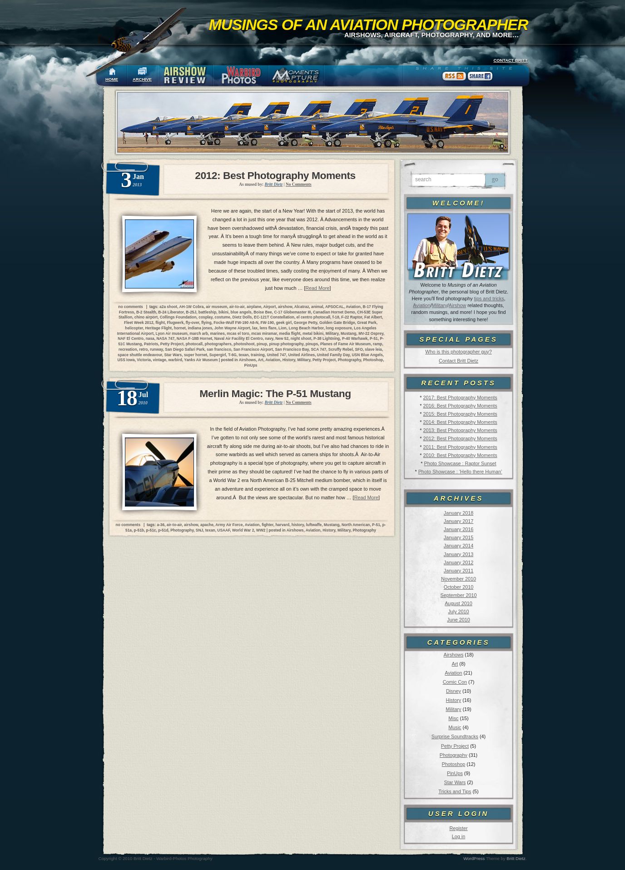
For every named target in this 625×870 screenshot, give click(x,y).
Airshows (453, 654)
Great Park (366, 322)
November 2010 (458, 579)
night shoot (301, 338)
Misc (453, 718)
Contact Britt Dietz (458, 360)
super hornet (195, 355)
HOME (111, 79)
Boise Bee (262, 312)
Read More (317, 288)
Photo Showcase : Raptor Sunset (460, 463)
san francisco (219, 349)
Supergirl (217, 355)
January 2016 (458, 529)
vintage (159, 360)
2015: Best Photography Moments (460, 414)
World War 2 (243, 530)
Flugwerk (175, 322)
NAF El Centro (131, 338)
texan (243, 355)
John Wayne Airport (232, 328)
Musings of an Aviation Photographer (368, 24)
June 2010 (458, 619)
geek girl (284, 322)
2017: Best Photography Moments (460, 397)
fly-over (192, 322)
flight (159, 322)
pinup (262, 344)
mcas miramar (264, 333)
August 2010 (458, 603)
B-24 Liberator (171, 312)
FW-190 (267, 322)
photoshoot (243, 344)
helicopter (134, 328)
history (298, 524)
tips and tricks (489, 298)
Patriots (151, 344)
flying (206, 322)
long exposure (339, 328)
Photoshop (454, 764)
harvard (282, 524)
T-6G (232, 355)
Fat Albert (373, 317)
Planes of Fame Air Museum (345, 344)
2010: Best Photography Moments (460, 455)
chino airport (146, 317)
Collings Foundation (178, 317)
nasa (150, 338)
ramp (377, 344)
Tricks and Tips (454, 791)
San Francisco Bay (292, 349)
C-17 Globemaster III (292, 312)
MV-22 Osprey (370, 333)
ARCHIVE (142, 79)
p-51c (151, 530)
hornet (180, 328)
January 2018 (458, 513)
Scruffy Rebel (340, 349)
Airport (269, 306)
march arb (198, 333)
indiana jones (200, 328)
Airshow (457, 305)
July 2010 (458, 611)
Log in (458, 836)
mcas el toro (238, 333)
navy (269, 338)
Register (458, 828)
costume (222, 317)
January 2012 (458, 562)
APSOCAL (334, 306)
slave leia (373, 349)
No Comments (299, 184)
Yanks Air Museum (201, 360)
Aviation (421, 305)
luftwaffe (314, 524)
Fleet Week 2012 (139, 322)
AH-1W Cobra (191, 306)
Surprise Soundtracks (455, 736)
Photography (453, 755)
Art (455, 663)
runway (156, 349)
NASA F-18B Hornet (194, 338)
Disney (453, 691)
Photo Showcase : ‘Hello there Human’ (460, 471)
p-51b (139, 530)
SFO (358, 349)
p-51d (163, 530)
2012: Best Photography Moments (460, 438)
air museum (216, 306)
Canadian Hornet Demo (334, 312)
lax (255, 328)
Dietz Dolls (242, 317)
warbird (175, 360)
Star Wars (455, 782)
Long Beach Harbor (305, 328)
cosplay (205, 317)
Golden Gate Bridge (337, 322)
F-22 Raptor (351, 317)
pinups (312, 344)
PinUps (455, 773)
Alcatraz (301, 306)
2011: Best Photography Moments (460, 447)
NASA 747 (165, 338)
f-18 (335, 317)
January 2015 (458, 537)
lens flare (268, 328)
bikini (223, 312)
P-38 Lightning (326, 338)
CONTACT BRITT (510, 60)
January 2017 (458, 521)
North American (356, 524)
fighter (267, 524)
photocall (194, 344)
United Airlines (301, 355)
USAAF (223, 530)
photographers (218, 344)
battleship (207, 312)
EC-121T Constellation (274, 317)
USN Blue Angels (367, 355)
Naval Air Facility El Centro (238, 338)
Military (439, 305)
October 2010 (458, 587)
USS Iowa (126, 360)
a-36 (160, 524)
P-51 (374, 338)
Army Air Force (229, 524)
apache (206, 524)
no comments (130, 306)
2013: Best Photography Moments (460, 430)
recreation (128, 349)
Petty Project (455, 746)
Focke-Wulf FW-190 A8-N (235, 322)
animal (317, 306)
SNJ (199, 530)
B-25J (191, 312)
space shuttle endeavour (140, 355)
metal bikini (313, 333)
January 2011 (458, 570)
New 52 (281, 338)
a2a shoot (168, 306)
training (258, 355)
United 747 (276, 355)
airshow (285, 306)
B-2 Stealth (146, 312)
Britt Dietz (516, 858)
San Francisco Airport (253, 349)
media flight (289, 333)
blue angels (241, 312)
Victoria (144, 360)
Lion (282, 328)
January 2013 (458, 554)
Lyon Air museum (172, 333)
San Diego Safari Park (184, 349)
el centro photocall (313, 317)
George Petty (305, 322)
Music (454, 727)
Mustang (348, 333)
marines (217, 333)
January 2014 (458, 545)
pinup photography (286, 344)
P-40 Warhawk (354, 338)
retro (143, 349)
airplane (254, 306)
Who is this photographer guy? (458, 351)
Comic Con (455, 682)
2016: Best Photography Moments (460, 405)
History (453, 700)
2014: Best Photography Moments (460, 422)
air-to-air (237, 306)
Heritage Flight (158, 328)
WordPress (474, 858)
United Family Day (333, 355)
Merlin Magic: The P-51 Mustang (275, 393)
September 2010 (459, 595)
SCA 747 (319, 349)
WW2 (260, 530)
